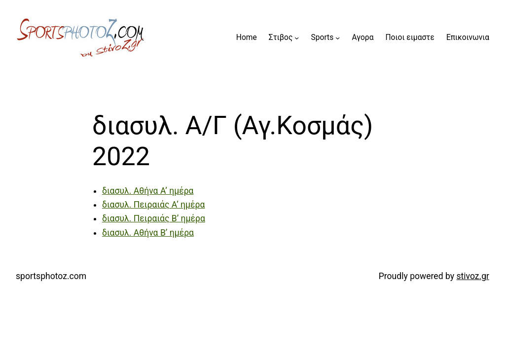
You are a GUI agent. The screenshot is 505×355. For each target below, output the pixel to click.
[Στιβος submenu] (296, 38)
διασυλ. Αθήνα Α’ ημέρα (148, 191)
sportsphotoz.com (51, 276)
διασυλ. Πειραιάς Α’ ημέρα (153, 205)
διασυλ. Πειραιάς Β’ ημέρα (153, 218)
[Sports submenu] (337, 38)
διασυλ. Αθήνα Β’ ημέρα (148, 233)
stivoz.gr (472, 276)
